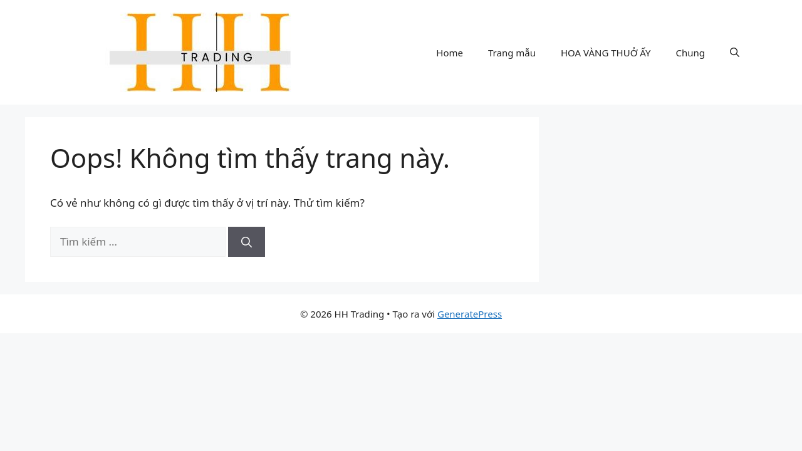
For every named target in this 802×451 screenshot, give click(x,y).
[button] (734, 52)
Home (449, 52)
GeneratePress (469, 314)
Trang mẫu (512, 52)
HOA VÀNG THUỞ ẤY (605, 52)
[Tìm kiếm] (246, 242)
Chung (690, 52)
